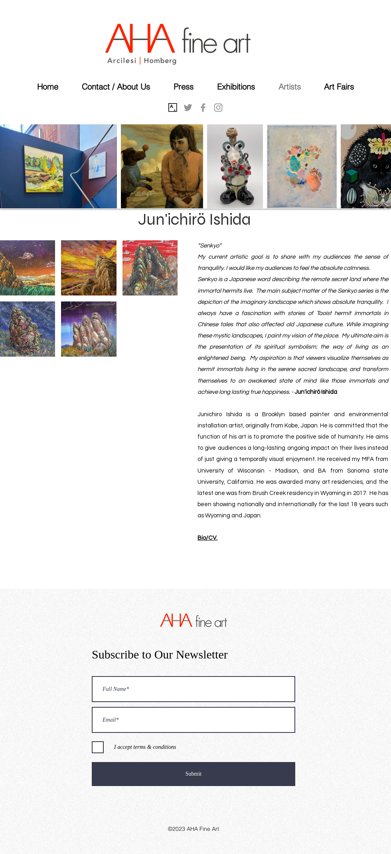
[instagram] (218, 107)
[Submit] (193, 774)
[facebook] (203, 107)
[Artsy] (172, 107)
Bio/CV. (207, 538)
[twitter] (188, 107)
